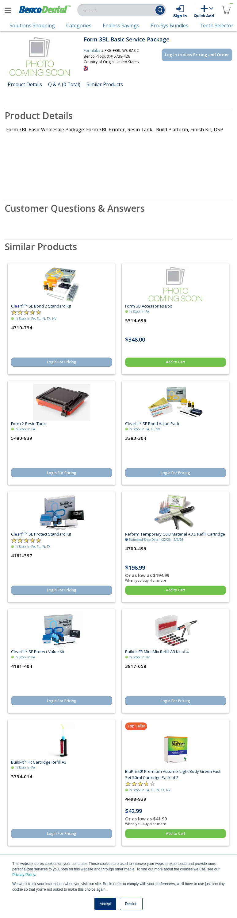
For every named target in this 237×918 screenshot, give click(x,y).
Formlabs (92, 50)
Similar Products (104, 84)
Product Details (25, 84)
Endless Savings (121, 25)
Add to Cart (175, 362)
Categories (78, 25)
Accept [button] (105, 904)
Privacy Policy (23, 875)
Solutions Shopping (32, 25)
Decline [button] (131, 904)
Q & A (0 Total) (64, 84)
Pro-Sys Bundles (169, 25)
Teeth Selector (216, 25)
